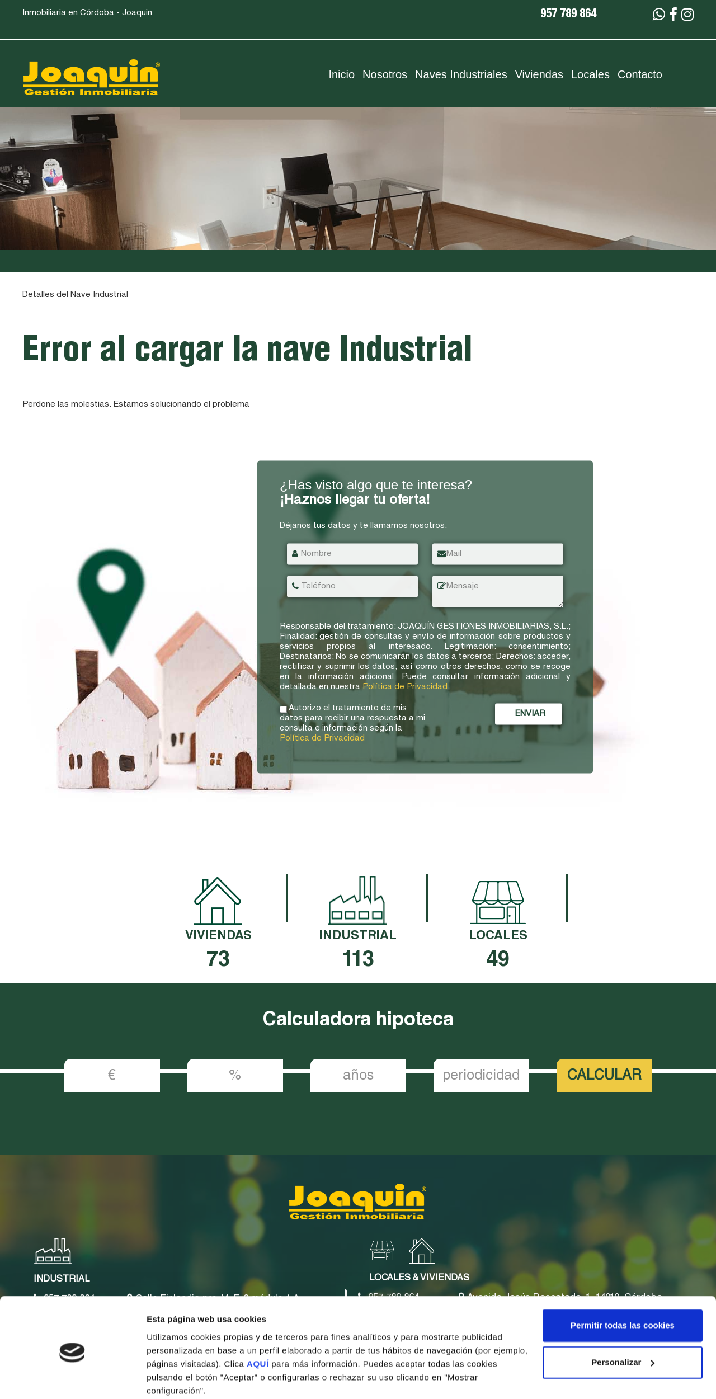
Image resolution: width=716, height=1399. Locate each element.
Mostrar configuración (191, 1377)
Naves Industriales (461, 74)
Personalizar (622, 1317)
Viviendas (539, 74)
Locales (590, 74)
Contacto (640, 74)
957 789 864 (568, 15)
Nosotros (384, 74)
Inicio (341, 74)
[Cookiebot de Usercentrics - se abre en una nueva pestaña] (72, 1377)
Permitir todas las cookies (623, 1281)
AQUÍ (259, 1319)
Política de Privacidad (404, 687)
